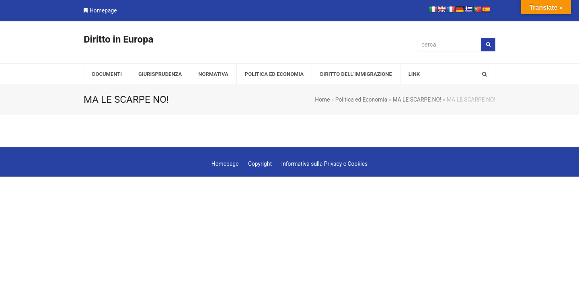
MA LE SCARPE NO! (416, 99)
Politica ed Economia (361, 99)
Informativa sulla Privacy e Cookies (324, 164)
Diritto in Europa (118, 39)
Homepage (103, 10)
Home (322, 99)
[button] (484, 74)
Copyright (260, 164)
